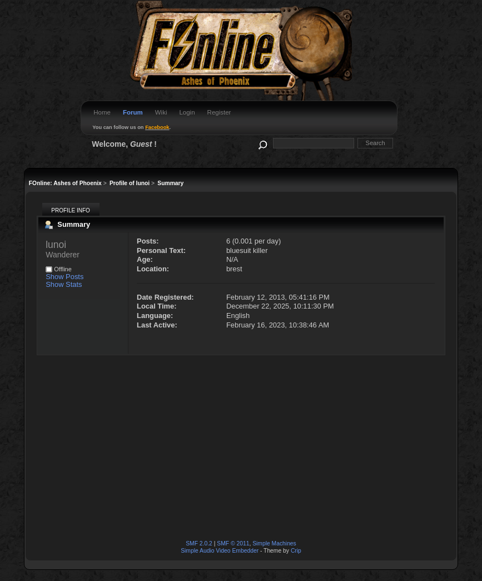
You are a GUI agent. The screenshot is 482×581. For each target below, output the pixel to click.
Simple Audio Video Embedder (220, 551)
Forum (133, 112)
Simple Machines (274, 543)
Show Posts (64, 276)
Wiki (161, 112)
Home (102, 112)
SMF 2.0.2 (199, 543)
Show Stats (64, 284)
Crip (296, 551)
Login (187, 112)
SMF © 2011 (233, 543)
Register (219, 112)
